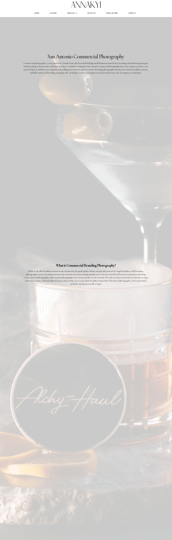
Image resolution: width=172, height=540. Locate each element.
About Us (91, 13)
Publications (112, 13)
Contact (132, 13)
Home (36, 13)
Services (72, 13)
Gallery (53, 13)
